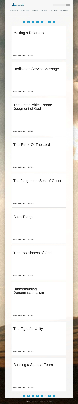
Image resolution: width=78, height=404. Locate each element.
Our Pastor (25, 10)
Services (44, 10)
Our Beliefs (14, 10)
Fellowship (53, 10)
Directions (64, 10)
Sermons (35, 10)
